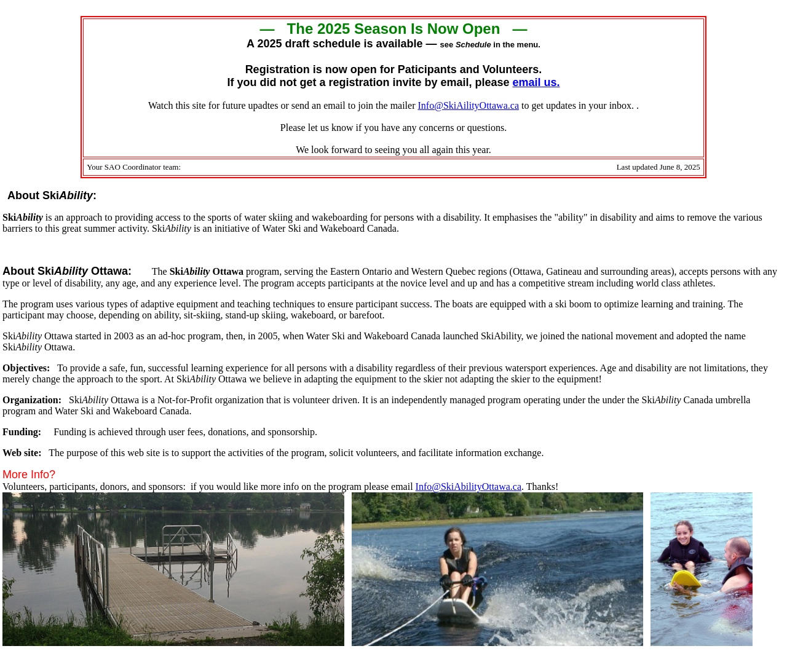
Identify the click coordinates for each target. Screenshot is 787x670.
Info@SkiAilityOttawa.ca (468, 105)
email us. (536, 82)
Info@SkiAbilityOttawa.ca (468, 486)
